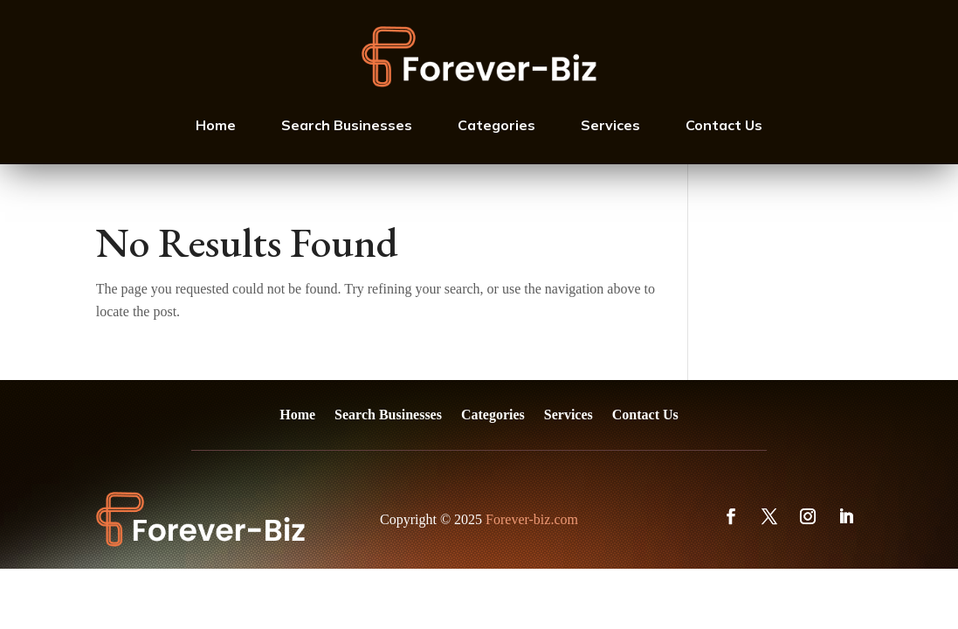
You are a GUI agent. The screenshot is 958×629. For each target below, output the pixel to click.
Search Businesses (346, 125)
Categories (496, 125)
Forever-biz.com (532, 519)
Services (610, 125)
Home (216, 125)
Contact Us (724, 125)
